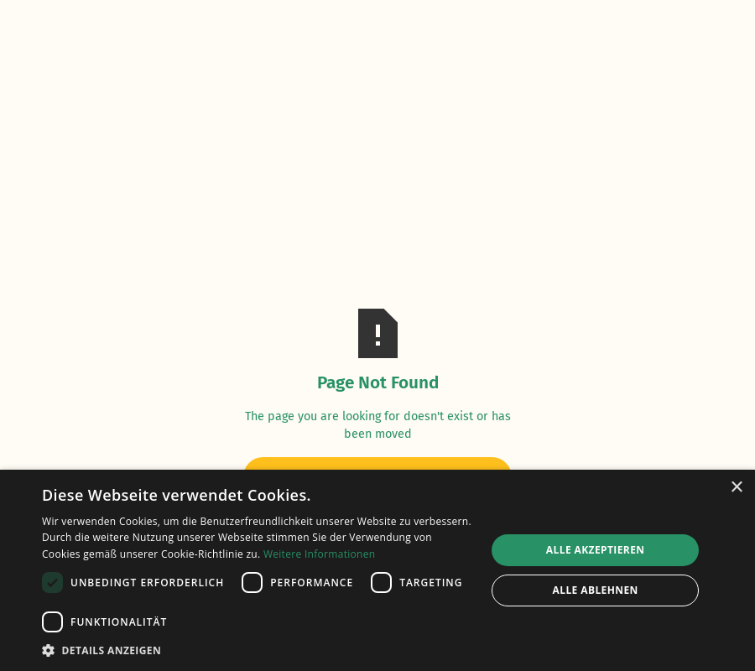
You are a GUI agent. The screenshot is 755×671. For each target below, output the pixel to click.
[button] (257, 650)
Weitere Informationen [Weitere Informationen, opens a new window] (319, 554)
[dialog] (377, 570)
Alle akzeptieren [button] (595, 550)
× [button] (736, 487)
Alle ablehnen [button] (595, 590)
